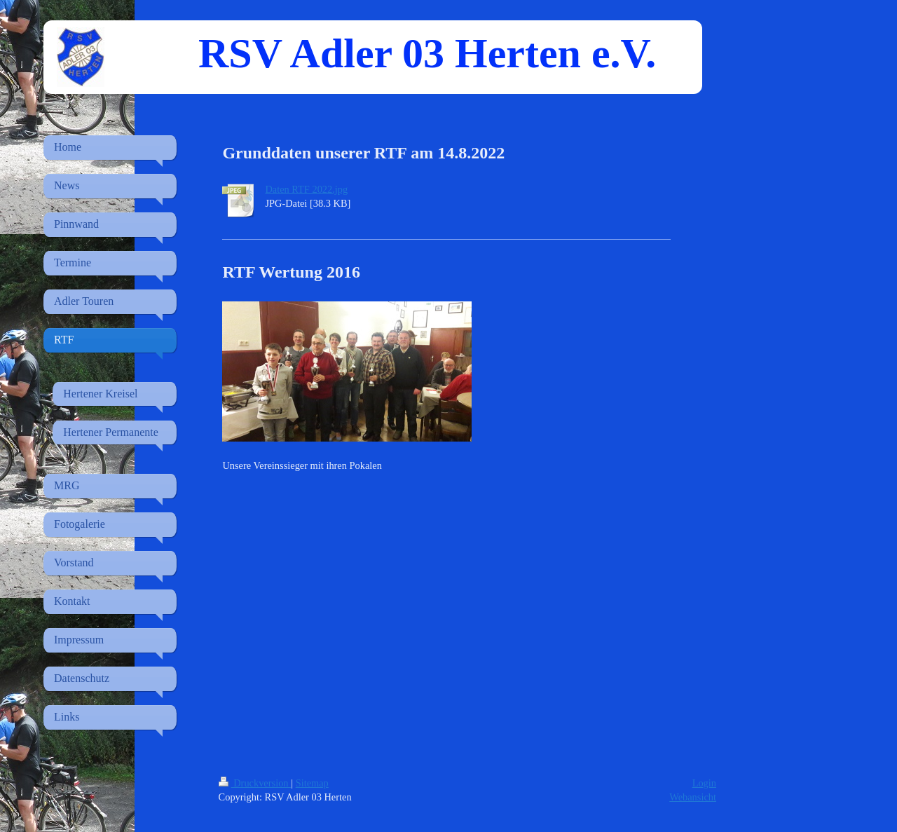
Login (704, 783)
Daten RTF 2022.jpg (306, 189)
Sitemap (312, 783)
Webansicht (692, 797)
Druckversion (255, 783)
